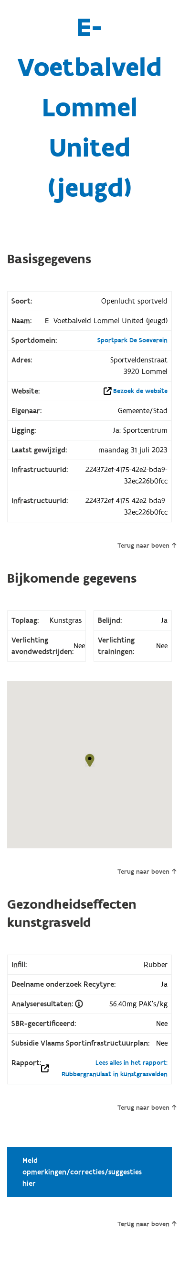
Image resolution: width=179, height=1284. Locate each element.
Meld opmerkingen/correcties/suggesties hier (82, 1172)
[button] (90, 760)
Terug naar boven (146, 545)
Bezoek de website (140, 391)
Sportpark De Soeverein (132, 340)
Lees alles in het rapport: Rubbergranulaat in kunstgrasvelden (115, 1069)
